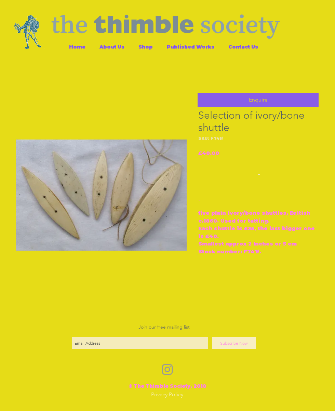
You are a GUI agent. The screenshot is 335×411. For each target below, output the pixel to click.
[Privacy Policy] (167, 395)
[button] (258, 100)
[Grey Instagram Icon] (167, 369)
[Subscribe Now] (234, 343)
